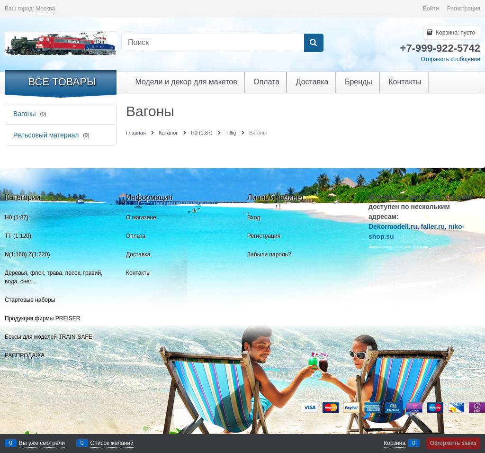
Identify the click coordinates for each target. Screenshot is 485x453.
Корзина (394, 443)
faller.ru (433, 226)
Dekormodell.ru (392, 226)
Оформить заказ (453, 443)
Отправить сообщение (450, 59)
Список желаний (112, 443)
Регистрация (463, 8)
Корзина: (454, 32)
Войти (431, 8)
